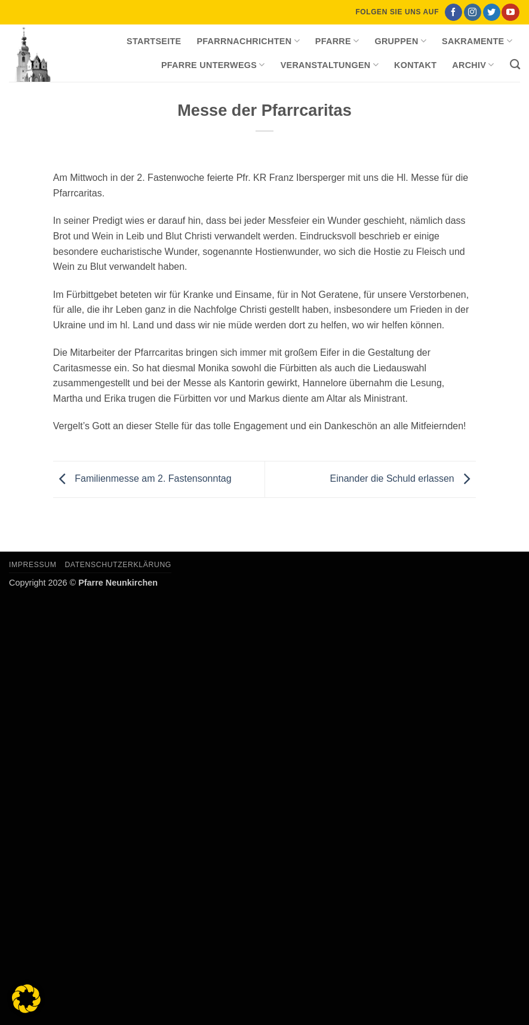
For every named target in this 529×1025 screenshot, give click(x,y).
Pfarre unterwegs (213, 64)
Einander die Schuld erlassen (403, 478)
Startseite (154, 41)
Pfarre (337, 41)
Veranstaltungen (330, 64)
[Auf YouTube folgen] (510, 12)
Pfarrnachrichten (247, 41)
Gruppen (400, 41)
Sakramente (477, 41)
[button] (26, 998)
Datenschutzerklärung (117, 565)
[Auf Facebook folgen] (453, 12)
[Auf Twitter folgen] (491, 12)
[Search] (515, 65)
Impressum (33, 565)
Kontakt (415, 65)
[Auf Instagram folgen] (472, 12)
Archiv (473, 64)
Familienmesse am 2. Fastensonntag (142, 478)
